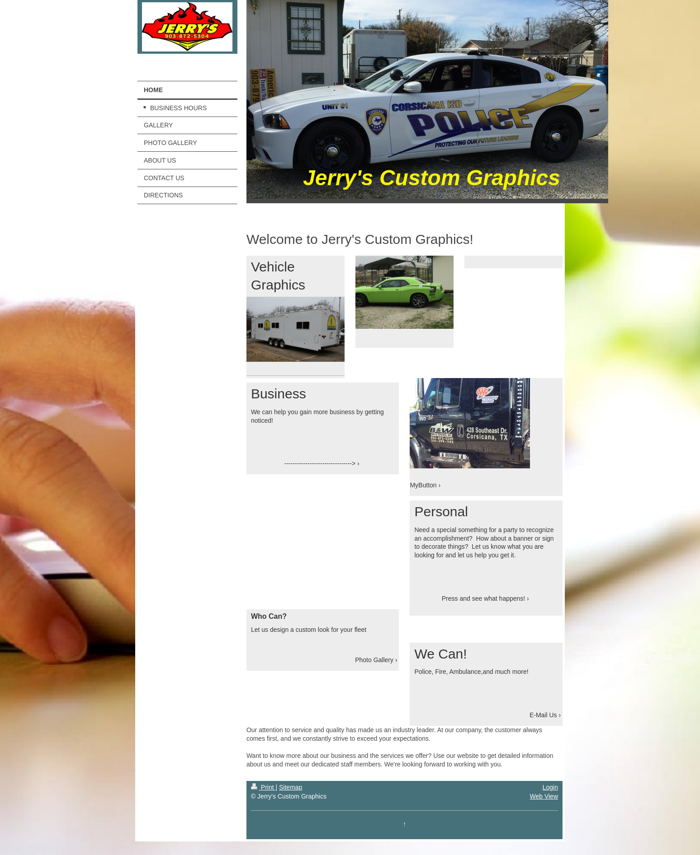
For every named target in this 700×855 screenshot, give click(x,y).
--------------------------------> (319, 463)
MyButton (423, 485)
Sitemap (290, 787)
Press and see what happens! (483, 598)
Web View (544, 796)
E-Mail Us (543, 715)
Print (263, 787)
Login (550, 787)
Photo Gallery (374, 659)
